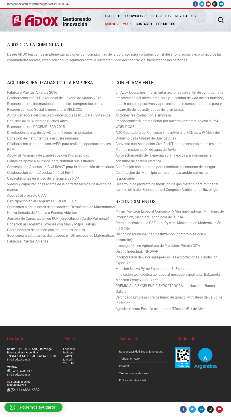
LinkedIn (68, 359)
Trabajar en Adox (129, 358)
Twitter (67, 356)
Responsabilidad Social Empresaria (141, 351)
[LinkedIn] (221, 3)
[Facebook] (195, 3)
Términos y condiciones (134, 373)
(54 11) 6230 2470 (22, 371)
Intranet (124, 366)
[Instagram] (214, 3)
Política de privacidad (132, 380)
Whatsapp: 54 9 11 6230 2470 (52, 4)
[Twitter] (201, 3)
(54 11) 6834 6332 (25, 390)
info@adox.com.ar (19, 4)
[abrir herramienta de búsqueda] (221, 20)
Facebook (69, 349)
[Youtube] (208, 3)
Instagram (69, 352)
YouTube (68, 363)
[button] (33, 407)
